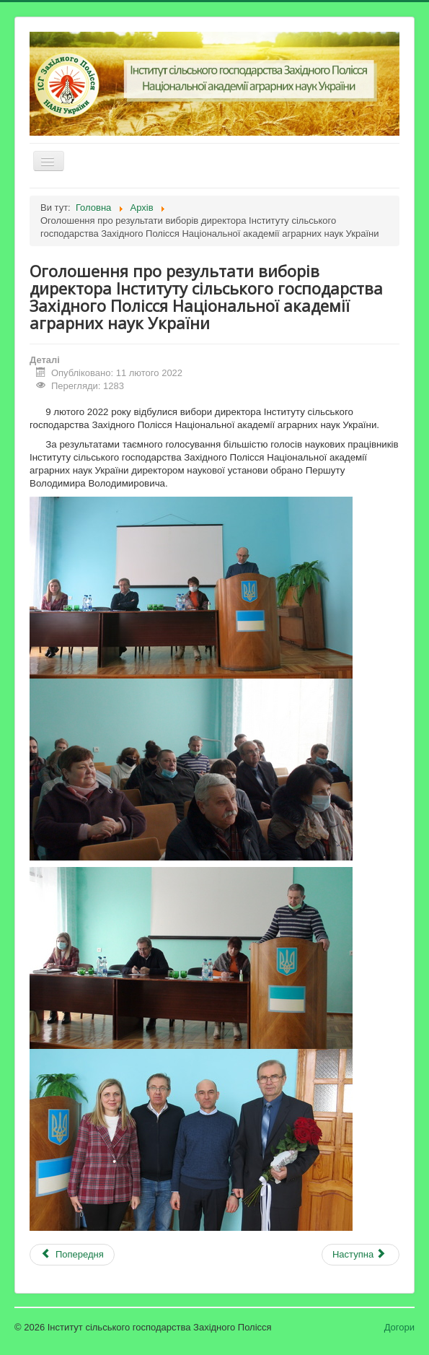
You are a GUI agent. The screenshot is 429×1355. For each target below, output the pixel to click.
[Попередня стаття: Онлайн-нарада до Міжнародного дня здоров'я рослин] (72, 1254)
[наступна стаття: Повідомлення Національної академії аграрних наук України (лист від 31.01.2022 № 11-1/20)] (360, 1254)
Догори (399, 1327)
